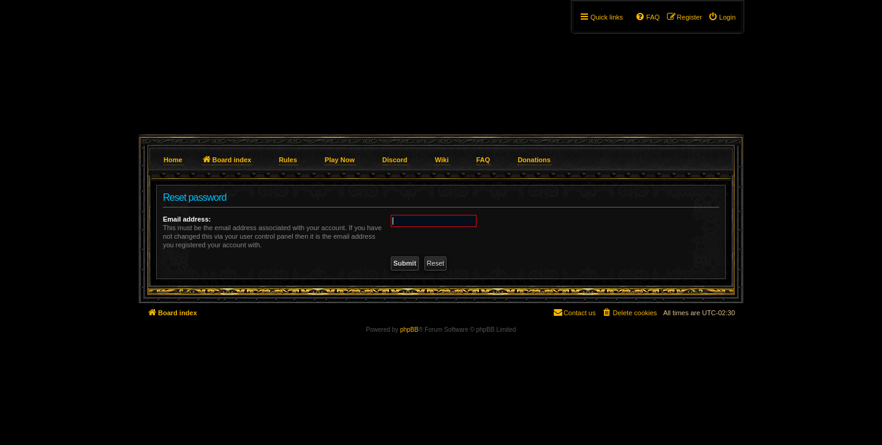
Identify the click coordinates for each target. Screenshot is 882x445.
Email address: (187, 219)
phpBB (409, 329)
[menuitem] (722, 17)
